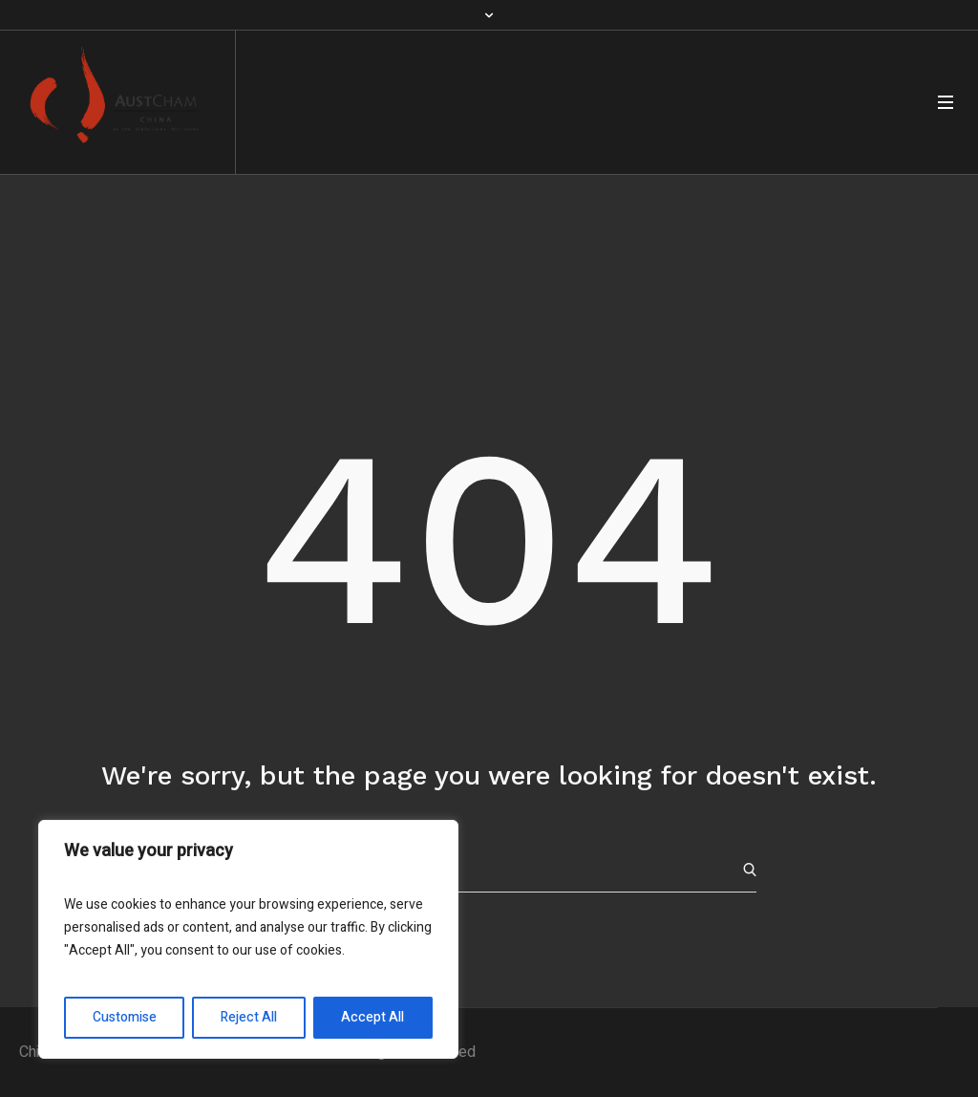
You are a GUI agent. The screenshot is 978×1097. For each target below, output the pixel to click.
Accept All (372, 1017)
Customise (125, 1017)
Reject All (249, 1017)
